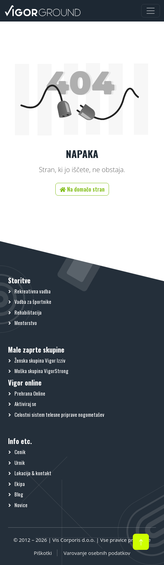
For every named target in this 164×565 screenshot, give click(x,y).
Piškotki (43, 553)
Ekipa (19, 483)
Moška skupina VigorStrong (41, 370)
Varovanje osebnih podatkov (96, 553)
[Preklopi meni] (150, 10)
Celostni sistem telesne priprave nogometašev (59, 414)
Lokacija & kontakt (32, 473)
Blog (18, 494)
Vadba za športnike (32, 301)
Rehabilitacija (28, 312)
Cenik (19, 451)
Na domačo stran (82, 189)
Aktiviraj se (25, 403)
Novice (21, 505)
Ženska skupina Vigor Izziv (39, 360)
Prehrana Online (29, 393)
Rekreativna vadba (32, 291)
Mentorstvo (25, 322)
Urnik (19, 462)
